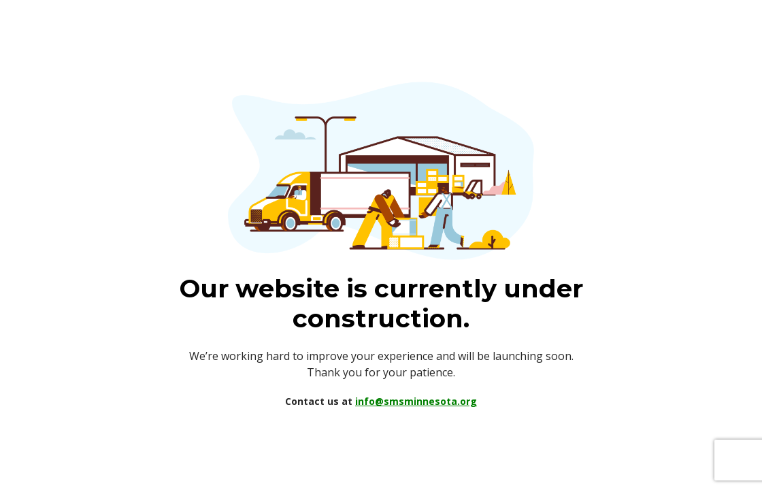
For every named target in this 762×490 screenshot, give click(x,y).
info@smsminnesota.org (416, 401)
